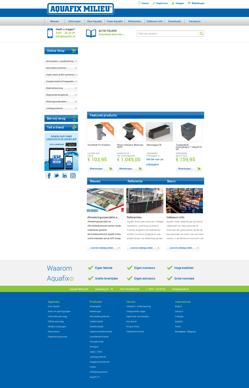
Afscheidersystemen (56, 67)
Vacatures (195, 21)
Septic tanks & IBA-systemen (60, 74)
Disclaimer (131, 321)
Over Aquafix (94, 21)
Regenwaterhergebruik (57, 94)
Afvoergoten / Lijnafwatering (59, 61)
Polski (178, 326)
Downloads (174, 21)
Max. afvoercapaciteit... (127, 156)
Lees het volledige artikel (102, 247)
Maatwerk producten (57, 336)
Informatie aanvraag (57, 316)
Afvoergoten (95, 306)
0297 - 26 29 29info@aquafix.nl (65, 34)
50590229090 (181, 153)
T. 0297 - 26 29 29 (155, 289)
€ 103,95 (97, 159)
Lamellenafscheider (99, 336)
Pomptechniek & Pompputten (60, 81)
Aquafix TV (95, 376)
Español (179, 321)
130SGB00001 (152, 153)
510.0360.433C (93, 153)
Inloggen (180, 3)
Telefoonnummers (135, 331)
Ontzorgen (74, 21)
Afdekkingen (95, 311)
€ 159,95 (185, 159)
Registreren (162, 3)
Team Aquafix (115, 21)
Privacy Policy (132, 326)
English (178, 306)
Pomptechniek (96, 341)
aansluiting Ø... (182, 156)
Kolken (93, 366)
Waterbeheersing (54, 87)
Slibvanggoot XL (153, 156)
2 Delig (90, 156)
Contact (145, 3)
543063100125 (123, 153)
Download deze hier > (111, 34)
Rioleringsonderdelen (56, 101)
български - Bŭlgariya (185, 331)
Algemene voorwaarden (137, 316)
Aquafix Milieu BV (79, 289)
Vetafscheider (96, 321)
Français (179, 316)
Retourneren (54, 331)
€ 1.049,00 (128, 159)
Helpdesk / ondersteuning (138, 306)
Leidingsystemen (54, 108)
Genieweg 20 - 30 (104, 289)
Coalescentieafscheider (101, 331)
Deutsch (179, 311)
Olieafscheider (96, 326)
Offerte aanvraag (56, 321)
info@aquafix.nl (180, 289)
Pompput (94, 346)
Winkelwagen (198, 3)
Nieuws (54, 21)
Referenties (134, 21)
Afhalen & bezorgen (57, 326)
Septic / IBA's (96, 351)
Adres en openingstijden (59, 311)
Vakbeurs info (155, 21)
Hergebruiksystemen (100, 361)
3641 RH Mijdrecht (129, 289)
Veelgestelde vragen (136, 311)
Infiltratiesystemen (99, 371)
